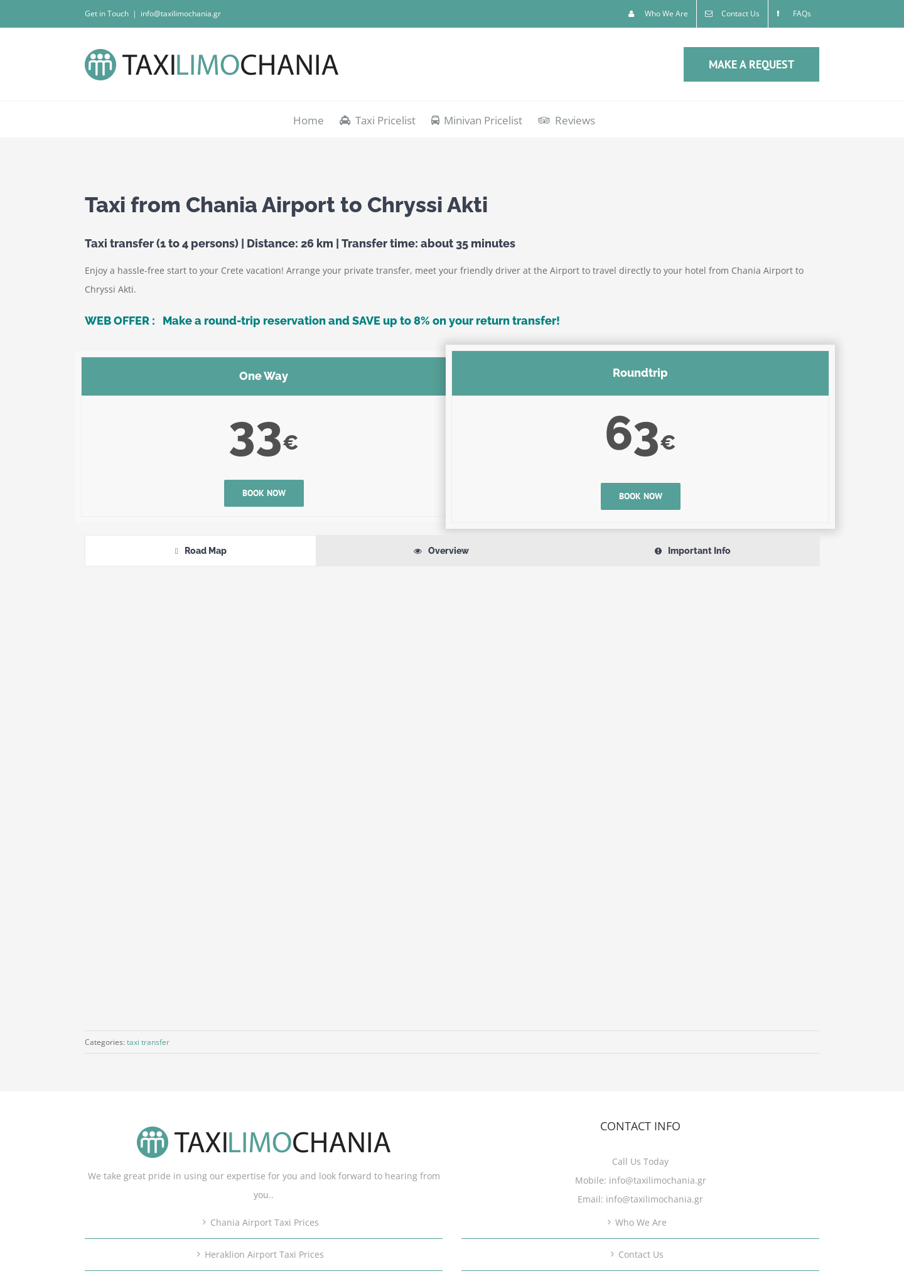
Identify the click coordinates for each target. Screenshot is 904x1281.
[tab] (200, 550)
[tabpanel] (452, 788)
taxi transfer (148, 1042)
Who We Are (641, 1222)
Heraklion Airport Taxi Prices (264, 1254)
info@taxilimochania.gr (181, 13)
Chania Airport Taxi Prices (264, 1222)
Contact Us (641, 1254)
